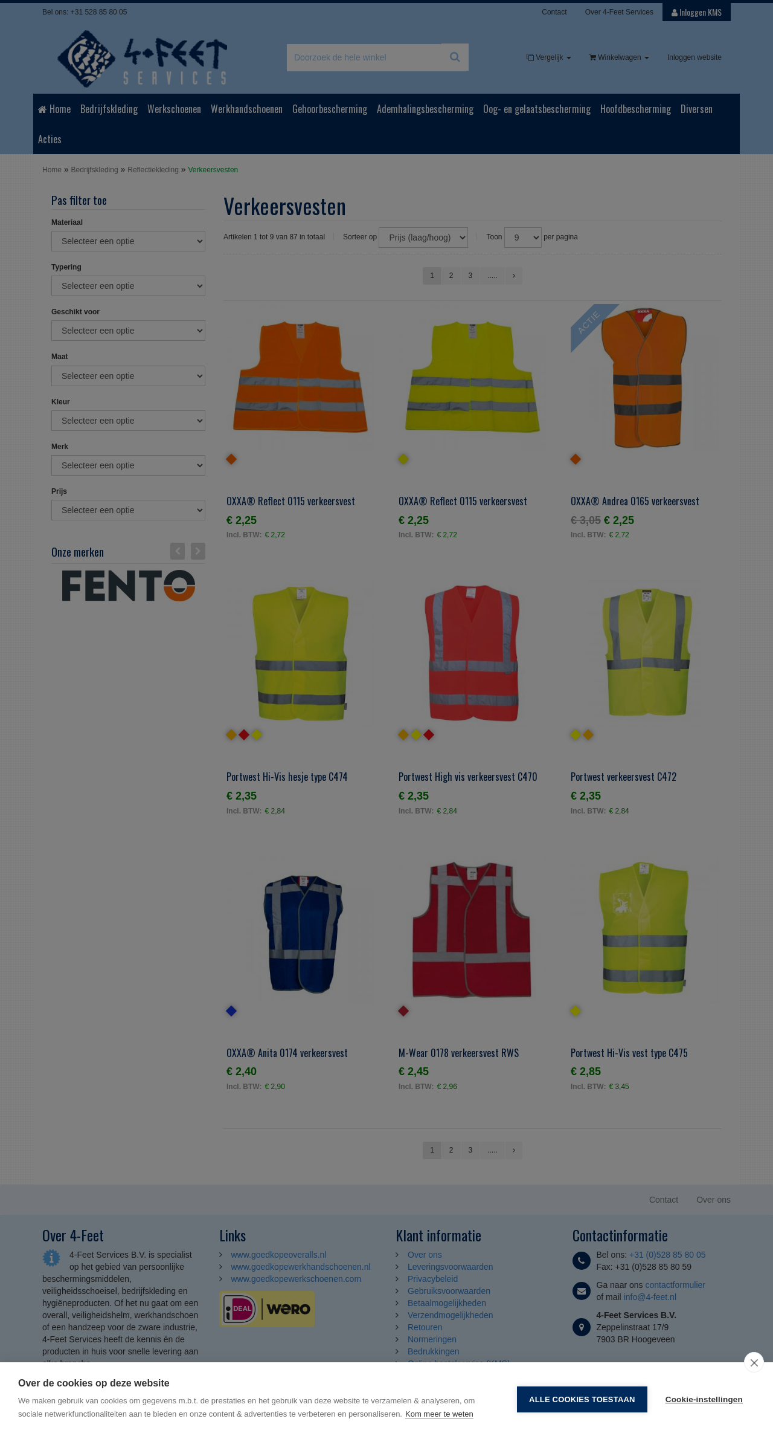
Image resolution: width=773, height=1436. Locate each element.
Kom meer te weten (439, 1413)
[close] (754, 1362)
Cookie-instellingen (704, 1399)
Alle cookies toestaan (582, 1399)
